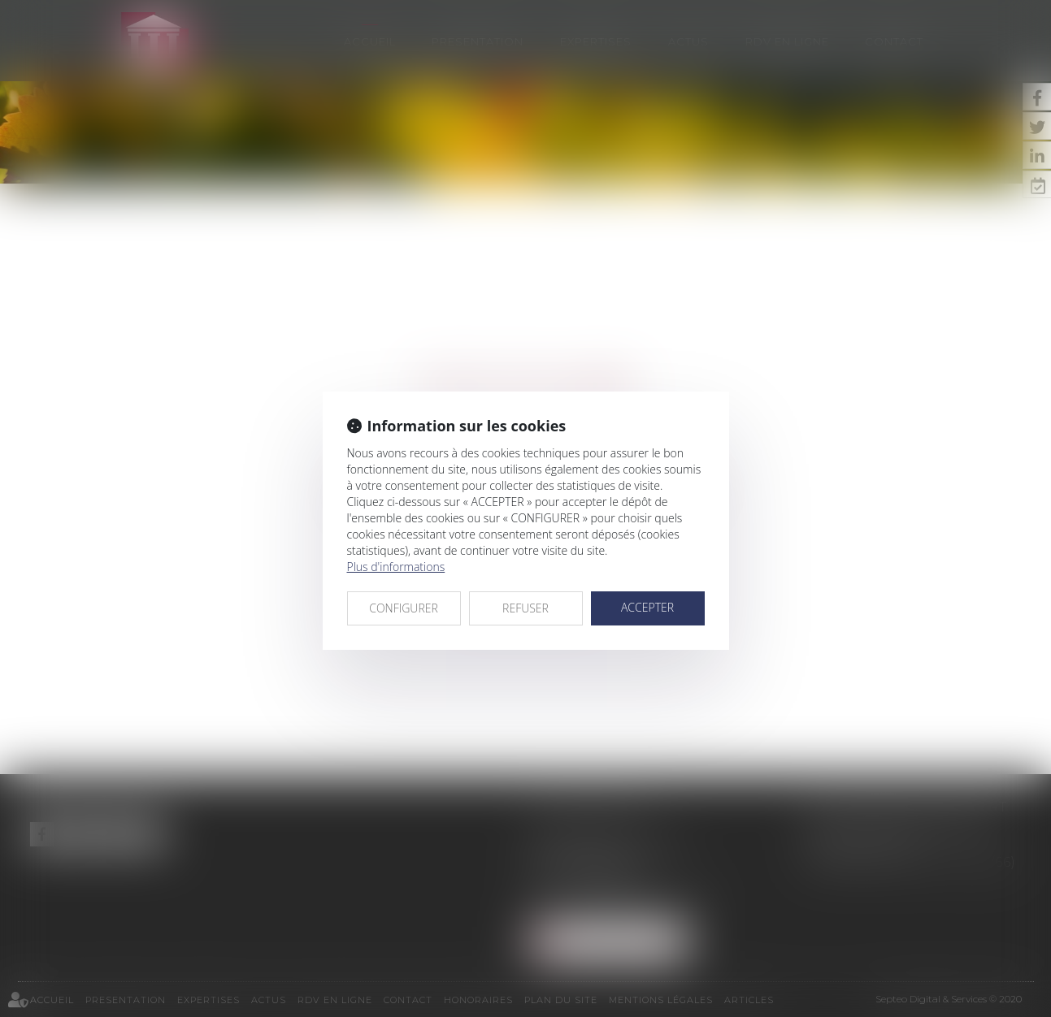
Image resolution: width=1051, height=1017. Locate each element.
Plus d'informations (396, 566)
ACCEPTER (647, 607)
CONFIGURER (403, 608)
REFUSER (525, 608)
